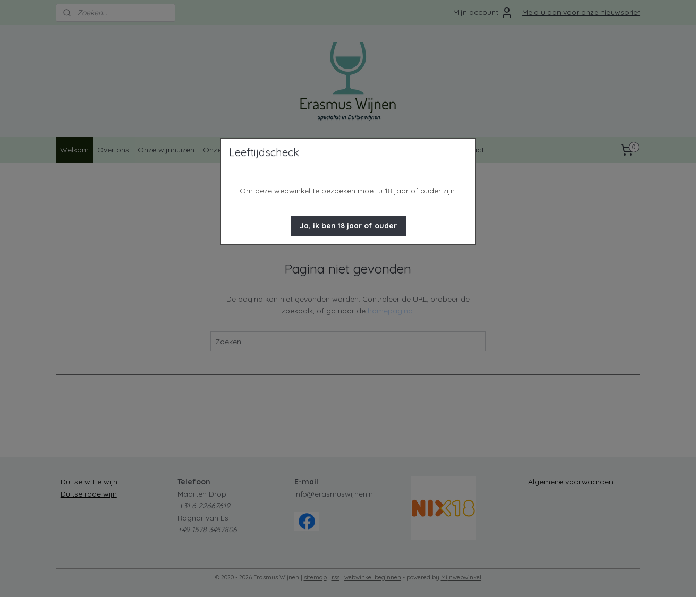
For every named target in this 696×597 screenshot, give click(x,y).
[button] (348, 226)
